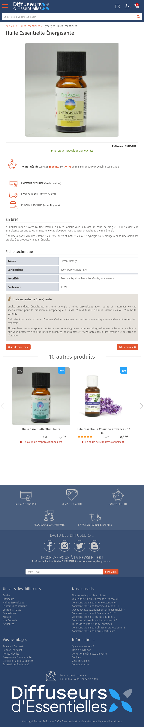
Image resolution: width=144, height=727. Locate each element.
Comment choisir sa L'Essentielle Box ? (94, 613)
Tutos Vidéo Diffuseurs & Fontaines (92, 624)
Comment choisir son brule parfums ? (93, 631)
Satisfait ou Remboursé (16, 664)
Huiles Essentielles (29, 26)
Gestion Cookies (81, 661)
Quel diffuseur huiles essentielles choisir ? (96, 599)
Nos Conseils (10, 620)
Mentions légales (96, 721)
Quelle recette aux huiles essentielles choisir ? (98, 610)
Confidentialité (80, 664)
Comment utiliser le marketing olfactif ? (94, 620)
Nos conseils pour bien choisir (89, 595)
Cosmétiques (10, 613)
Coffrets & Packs (12, 610)
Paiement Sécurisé (13, 646)
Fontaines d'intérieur (15, 606)
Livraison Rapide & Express (18, 661)
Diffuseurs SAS (51, 721)
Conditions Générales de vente (89, 654)
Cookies (76, 657)
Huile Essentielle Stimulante (41, 429)
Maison (7, 617)
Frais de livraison (81, 650)
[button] (141, 406)
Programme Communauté (17, 657)
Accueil (10, 26)
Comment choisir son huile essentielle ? (94, 602)
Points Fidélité (11, 654)
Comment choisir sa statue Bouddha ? (93, 617)
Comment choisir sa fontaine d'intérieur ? (95, 606)
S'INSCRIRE (110, 571)
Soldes (6, 595)
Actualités (8, 624)
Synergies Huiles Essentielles (60, 26)
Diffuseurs (8, 599)
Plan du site (115, 721)
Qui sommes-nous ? (83, 646)
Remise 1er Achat (12, 650)
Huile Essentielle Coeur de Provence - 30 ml (103, 431)
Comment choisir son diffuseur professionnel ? (98, 627)
